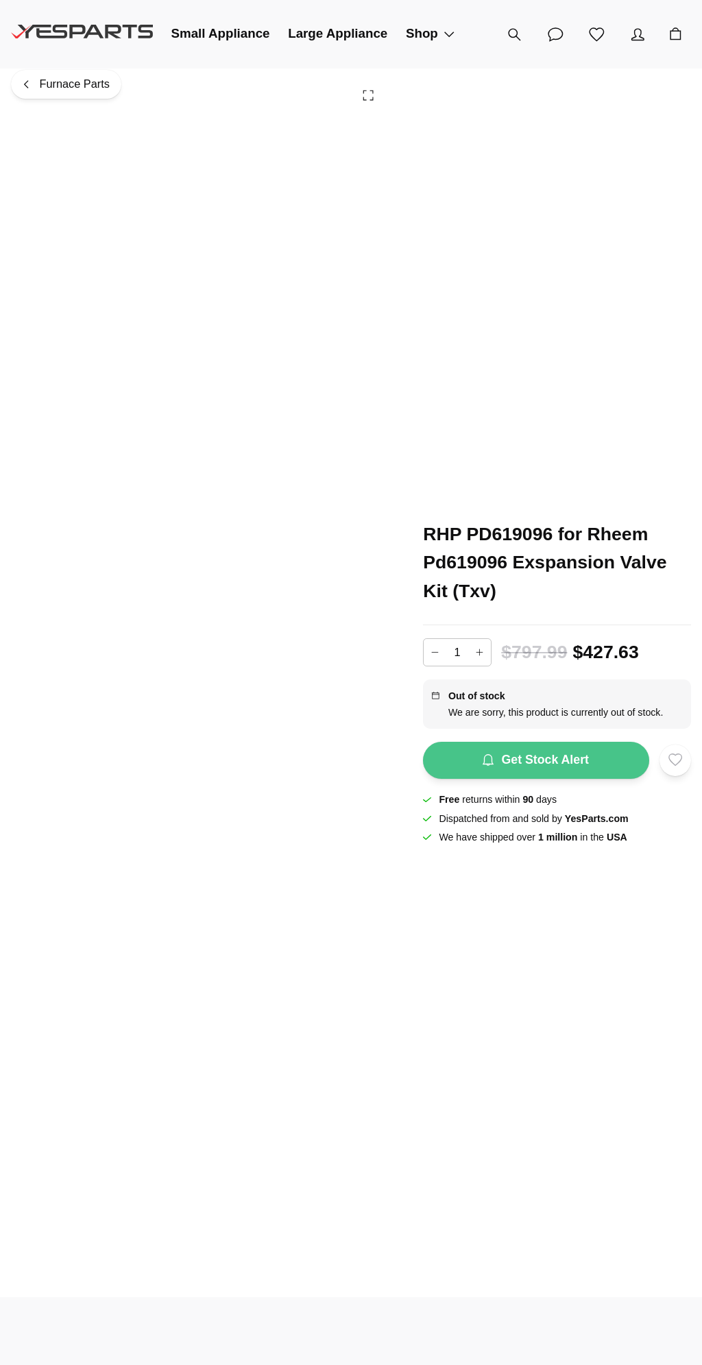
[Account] (637, 34)
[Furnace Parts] (66, 84)
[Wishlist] (596, 34)
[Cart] (675, 34)
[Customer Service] (555, 34)
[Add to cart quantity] (457, 652)
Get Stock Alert (536, 760)
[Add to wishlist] (675, 760)
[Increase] (480, 652)
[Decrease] (434, 652)
